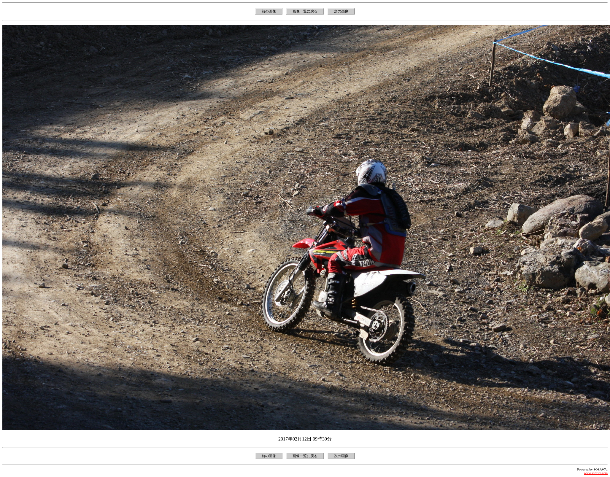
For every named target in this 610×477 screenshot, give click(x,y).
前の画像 (269, 11)
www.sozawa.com (596, 473)
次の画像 (341, 11)
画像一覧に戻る (305, 11)
